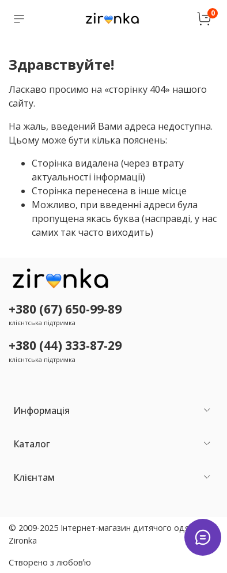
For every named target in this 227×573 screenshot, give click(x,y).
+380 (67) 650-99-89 (65, 309)
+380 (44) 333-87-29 (65, 345)
